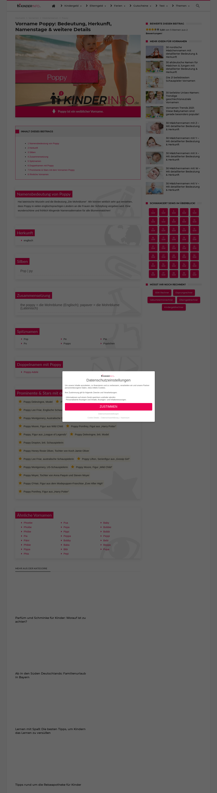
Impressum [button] (125, 418)
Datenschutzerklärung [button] (110, 418)
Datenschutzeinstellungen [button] (108, 414)
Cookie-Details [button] (93, 418)
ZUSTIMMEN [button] (108, 406)
